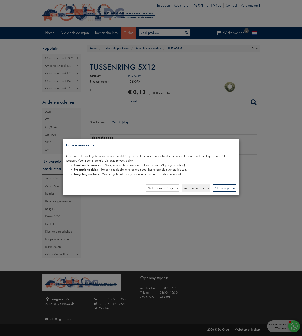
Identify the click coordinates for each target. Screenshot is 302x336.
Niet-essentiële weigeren (163, 188)
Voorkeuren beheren (196, 188)
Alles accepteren (224, 188)
